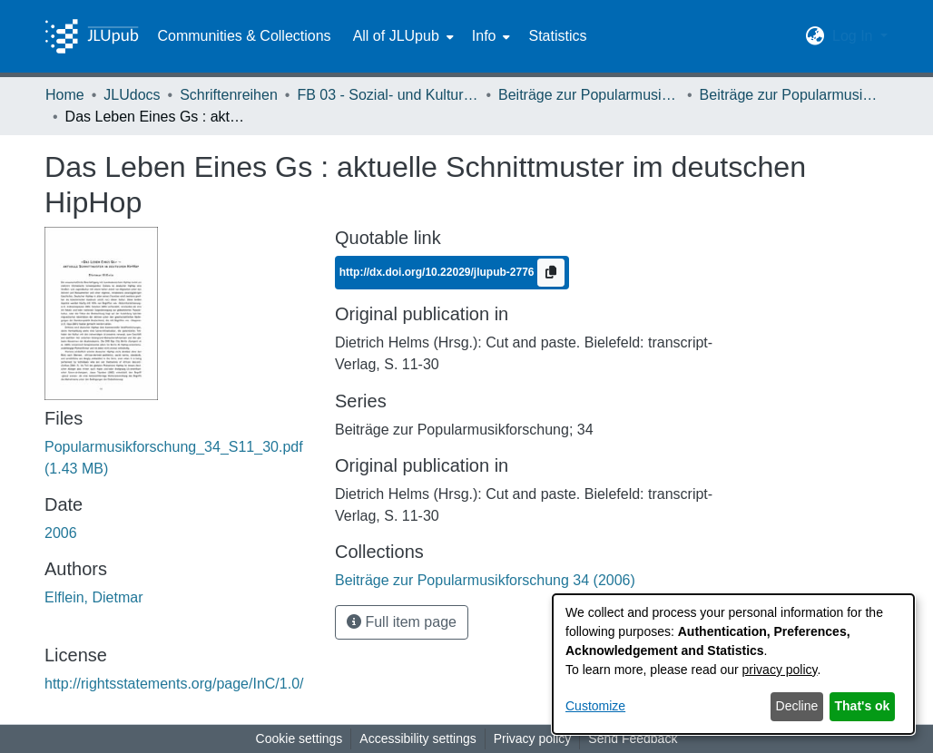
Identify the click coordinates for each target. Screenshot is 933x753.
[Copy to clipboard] (551, 273)
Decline (797, 706)
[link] (485, 580)
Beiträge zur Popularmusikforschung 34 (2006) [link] (790, 95)
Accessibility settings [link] (417, 738)
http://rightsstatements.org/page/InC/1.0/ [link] (174, 683)
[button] (815, 36)
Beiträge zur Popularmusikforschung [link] (589, 95)
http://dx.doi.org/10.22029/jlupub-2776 (438, 272)
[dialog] (733, 664)
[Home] (91, 36)
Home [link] (64, 95)
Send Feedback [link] (632, 738)
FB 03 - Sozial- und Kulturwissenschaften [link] (387, 95)
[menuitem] (401, 36)
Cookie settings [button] (299, 738)
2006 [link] (60, 533)
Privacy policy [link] (533, 738)
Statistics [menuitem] (557, 36)
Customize (595, 706)
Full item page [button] (402, 622)
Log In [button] (854, 36)
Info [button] (484, 36)
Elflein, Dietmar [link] (93, 597)
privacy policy (780, 669)
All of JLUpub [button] (396, 36)
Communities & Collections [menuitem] (243, 36)
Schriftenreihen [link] (229, 95)
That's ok (862, 706)
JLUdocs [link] (131, 95)
